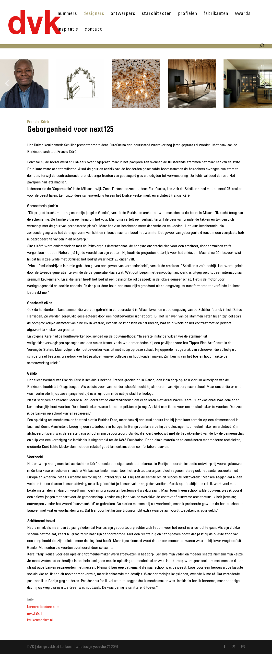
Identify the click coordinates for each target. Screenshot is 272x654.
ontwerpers (123, 14)
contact (93, 30)
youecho (99, 647)
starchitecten (157, 14)
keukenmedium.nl (40, 620)
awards (243, 14)
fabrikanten (215, 14)
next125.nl (34, 614)
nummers (67, 14)
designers (93, 14)
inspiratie (68, 30)
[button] (7, 83)
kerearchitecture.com (43, 607)
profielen (187, 14)
